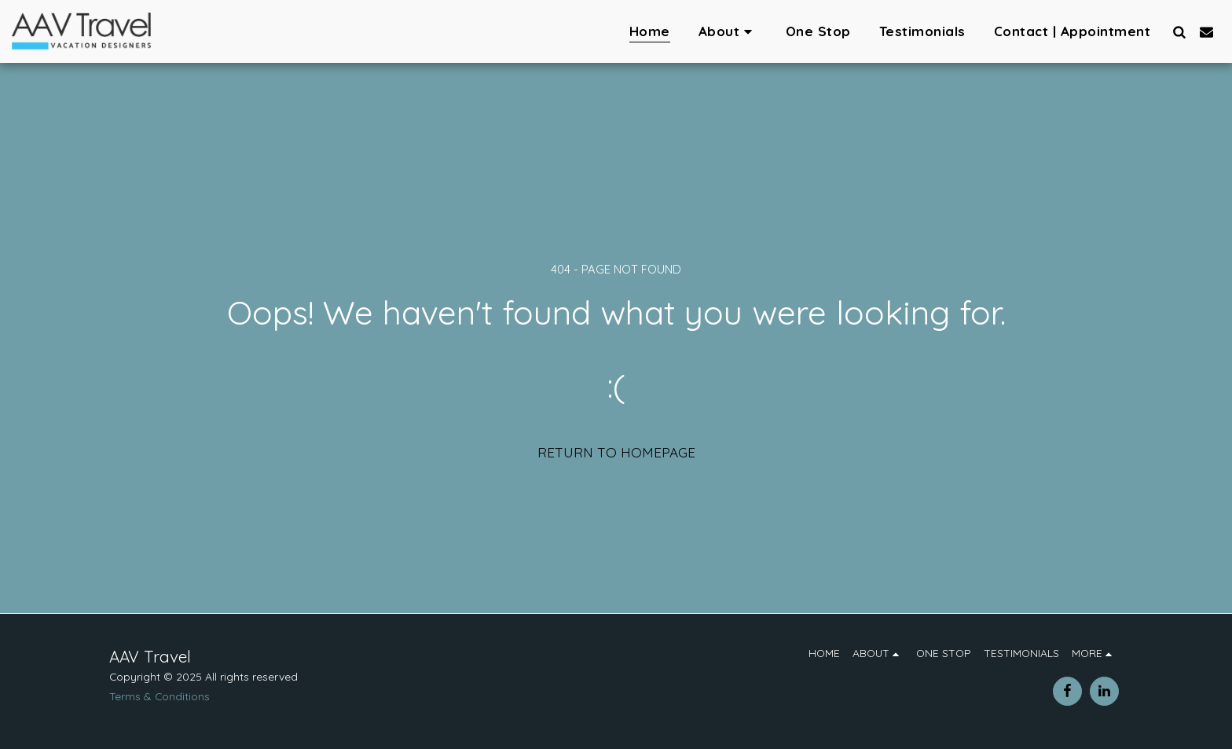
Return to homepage (616, 452)
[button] (728, 31)
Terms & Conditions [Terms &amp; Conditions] (159, 696)
